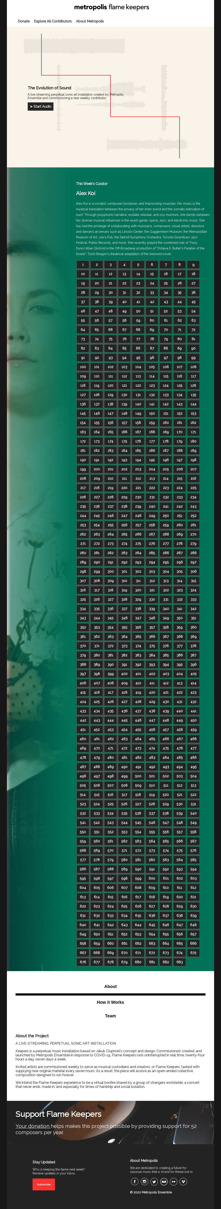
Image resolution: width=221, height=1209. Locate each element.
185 (138, 451)
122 (138, 385)
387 (193, 655)
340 (166, 609)
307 (83, 581)
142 (166, 404)
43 (166, 302)
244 (83, 516)
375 (152, 646)
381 (110, 655)
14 (138, 274)
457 (166, 730)
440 (179, 711)
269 (180, 534)
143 (179, 404)
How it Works (110, 1002)
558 (193, 832)
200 (97, 469)
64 (83, 330)
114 (152, 376)
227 (97, 497)
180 (193, 441)
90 (193, 348)
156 (110, 423)
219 (110, 488)
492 (152, 767)
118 (82, 385)
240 (152, 506)
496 (83, 776)
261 (193, 525)
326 (97, 599)
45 (193, 302)
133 (166, 395)
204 (152, 469)
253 (83, 525)
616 (124, 897)
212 (138, 478)
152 (179, 413)
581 (138, 860)
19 (83, 283)
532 (83, 813)
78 (152, 339)
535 (124, 813)
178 (166, 441)
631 (83, 916)
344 (97, 618)
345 (110, 618)
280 (83, 553)
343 (83, 618)
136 (83, 404)
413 (179, 683)
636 (152, 916)
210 (110, 478)
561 (110, 841)
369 (193, 637)
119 (96, 385)
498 (110, 776)
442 (83, 720)
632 (97, 916)
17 (179, 274)
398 (97, 674)
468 (193, 739)
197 (179, 460)
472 (124, 748)
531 (193, 804)
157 (124, 423)
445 (124, 720)
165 (110, 432)
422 (180, 692)
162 (193, 423)
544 (124, 823)
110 (96, 376)
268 (166, 534)
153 (193, 413)
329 (138, 599)
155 (96, 423)
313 (166, 581)
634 (124, 916)
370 (83, 646)
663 (152, 943)
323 (180, 590)
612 (193, 888)
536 (138, 813)
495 (193, 767)
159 (152, 423)
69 (152, 330)
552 (111, 832)
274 (124, 544)
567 (193, 841)
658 (83, 943)
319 (124, 590)
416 (97, 692)
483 (152, 757)
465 (152, 739)
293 (138, 562)
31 (124, 292)
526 (124, 804)
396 (193, 664)
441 (193, 711)
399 (110, 674)
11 (96, 274)
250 (166, 516)
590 (138, 869)
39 (111, 302)
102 (110, 367)
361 (83, 637)
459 (193, 730)
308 (97, 581)
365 (138, 637)
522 (193, 795)
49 (124, 311)
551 (96, 832)
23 (138, 283)
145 (83, 413)
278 (180, 544)
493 (166, 767)
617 (138, 897)
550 (83, 832)
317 (96, 590)
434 (97, 711)
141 (152, 404)
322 (166, 590)
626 (138, 906)
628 (166, 906)
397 (83, 674)
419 (138, 692)
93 (111, 358)
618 (152, 897)
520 (166, 795)
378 (193, 646)
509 (138, 785)
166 (124, 432)
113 (138, 376)
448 (166, 720)
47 (97, 311)
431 (179, 702)
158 (138, 423)
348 (152, 618)
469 (83, 748)
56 (97, 320)
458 (180, 730)
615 (110, 897)
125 (179, 385)
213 (152, 478)
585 (193, 860)
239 (138, 506)
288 (193, 553)
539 (180, 813)
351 (193, 618)
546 (152, 823)
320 (138, 590)
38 (97, 302)
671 (138, 953)
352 (83, 627)
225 (193, 488)
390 (110, 664)
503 (180, 776)
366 (152, 637)
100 (83, 367)
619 (166, 897)
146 (97, 413)
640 (83, 925)
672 (152, 953)
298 (83, 571)
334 (83, 609)
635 (138, 916)
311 (138, 581)
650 (97, 934)
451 (83, 730)
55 (83, 320)
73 (83, 339)
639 (193, 916)
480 (110, 757)
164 (97, 432)
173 (96, 441)
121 (124, 385)
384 (152, 655)
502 (166, 776)
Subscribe (44, 1184)
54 (193, 311)
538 (166, 813)
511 (165, 785)
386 (180, 655)
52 (166, 311)
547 (166, 823)
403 (166, 674)
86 (138, 348)
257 (138, 525)
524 (97, 804)
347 (138, 618)
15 (152, 274)
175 (124, 441)
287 (180, 553)
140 (138, 404)
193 (124, 460)
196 (166, 460)
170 (179, 432)
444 (110, 720)
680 (138, 962)
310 (124, 581)
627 (152, 906)
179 (179, 441)
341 (179, 609)
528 (152, 804)
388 (83, 664)
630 (193, 906)
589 (124, 869)
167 (138, 432)
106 (166, 367)
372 (111, 646)
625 (124, 906)
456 (152, 730)
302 (138, 571)
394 (166, 664)
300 (110, 571)
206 (180, 469)
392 (138, 664)
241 (166, 506)
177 (152, 441)
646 (166, 925)
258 (152, 525)
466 (166, 739)
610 (166, 888)
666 (193, 943)
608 (138, 888)
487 (83, 767)
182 (96, 451)
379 (83, 655)
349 (166, 618)
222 (152, 488)
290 (97, 562)
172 (83, 441)
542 (97, 823)
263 (97, 534)
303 (152, 571)
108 (193, 367)
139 (124, 404)
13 (124, 274)
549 (193, 823)
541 (83, 823)
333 (193, 599)
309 (110, 581)
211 (124, 478)
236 (97, 506)
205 (166, 469)
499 (124, 776)
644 (138, 925)
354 (110, 627)
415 (83, 692)
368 (180, 637)
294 (152, 562)
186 (152, 451)
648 (193, 925)
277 (166, 544)
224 (180, 488)
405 (193, 674)
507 (110, 785)
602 (180, 878)
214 (166, 478)
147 (110, 413)
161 (179, 423)
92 (97, 358)
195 (152, 460)
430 (166, 702)
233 (180, 497)
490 (124, 767)
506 (97, 785)
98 (179, 358)
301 (124, 571)
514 (83, 795)
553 (124, 832)
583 (166, 860)
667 (83, 953)
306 (193, 571)
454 (124, 730)
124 (166, 385)
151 (165, 413)
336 (110, 609)
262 (83, 534)
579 (110, 860)
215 (179, 478)
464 (138, 739)
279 (193, 544)
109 (83, 376)
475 (166, 748)
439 (166, 711)
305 (180, 571)
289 (83, 562)
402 (152, 674)
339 (152, 609)
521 (179, 795)
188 (180, 451)
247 (124, 516)
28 (83, 292)
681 (152, 962)
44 (179, 302)
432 (193, 702)
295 (166, 562)
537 (152, 813)
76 (124, 339)
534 (110, 813)
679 (124, 962)
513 (193, 785)
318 (110, 590)
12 (110, 274)
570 (110, 850)
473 (138, 748)
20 (97, 283)
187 (166, 451)
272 (97, 544)
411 (152, 683)
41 (138, 302)
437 (138, 711)
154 (83, 423)
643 (124, 925)
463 (124, 739)
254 (97, 525)
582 (152, 860)
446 (138, 720)
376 (166, 646)
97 (166, 358)
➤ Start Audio (40, 106)
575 (180, 850)
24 (152, 283)
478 (83, 757)
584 (180, 860)
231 (152, 497)
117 (193, 376)
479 (97, 757)
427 (124, 702)
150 (152, 413)
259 (166, 525)
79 (166, 339)
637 (166, 916)
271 (83, 544)
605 (97, 888)
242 (180, 506)
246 (110, 516)
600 (152, 878)
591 (152, 869)
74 (97, 339)
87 (152, 348)
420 (152, 692)
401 (138, 674)
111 (110, 376)
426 (110, 702)
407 (97, 683)
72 (193, 330)
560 (97, 841)
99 (193, 358)
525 (111, 804)
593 (180, 869)
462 (110, 739)
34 (166, 292)
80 (179, 339)
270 (193, 534)
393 (152, 664)
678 (110, 962)
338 (138, 609)
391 (124, 664)
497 (97, 776)
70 (166, 330)
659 (97, 943)
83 (97, 348)
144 (193, 404)
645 (152, 925)
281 (96, 553)
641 (97, 925)
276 (152, 544)
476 (180, 748)
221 (138, 488)
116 (179, 376)
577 (83, 860)
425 (97, 702)
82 (83, 348)
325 (83, 599)
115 (165, 376)
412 (166, 683)
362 (97, 637)
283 (124, 553)
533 (97, 813)
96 (152, 358)
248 (138, 516)
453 (110, 730)
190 (83, 460)
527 (138, 804)
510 (152, 785)
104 (138, 367)
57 (110, 320)
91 (83, 358)
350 (180, 618)
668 (96, 953)
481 (124, 757)
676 (83, 962)
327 (111, 599)
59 (138, 320)
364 (124, 637)
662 (138, 943)
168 (152, 432)
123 (152, 385)
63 (193, 320)
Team (110, 1015)
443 (97, 720)
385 (166, 655)
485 (180, 757)
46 (83, 311)
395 (180, 664)
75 (110, 339)
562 (124, 841)
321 (152, 590)
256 (124, 525)
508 (124, 785)
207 (193, 469)
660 (110, 943)
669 (110, 953)
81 (193, 339)
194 (138, 460)
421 (166, 692)
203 (138, 469)
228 (110, 497)
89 (179, 348)
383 (138, 655)
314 (179, 581)
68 (138, 330)
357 (152, 627)
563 (138, 841)
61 (166, 320)
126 (193, 385)
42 (152, 302)
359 (180, 627)
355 (124, 627)
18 (193, 274)
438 (152, 711)
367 (166, 637)
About (110, 986)
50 (138, 311)
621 (193, 897)
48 (110, 311)
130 (124, 395)
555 (152, 832)
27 (193, 283)
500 (138, 776)
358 (166, 627)
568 (83, 850)
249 (152, 516)
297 (193, 562)
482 (138, 757)
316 (83, 590)
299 (97, 571)
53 (180, 311)
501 (152, 776)
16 (166, 274)
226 (83, 497)
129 (110, 395)
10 (83, 274)
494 (179, 767)
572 (138, 850)
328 (124, 599)
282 (110, 553)
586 (83, 869)
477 (193, 748)
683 (180, 962)
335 (97, 609)
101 (96, 367)
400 (124, 674)
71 (179, 330)
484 (166, 757)
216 (193, 478)
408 (110, 683)
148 (124, 413)
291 (110, 562)
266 (138, 534)
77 (138, 339)
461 (97, 739)
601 (166, 878)
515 (96, 795)
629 (180, 906)
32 (138, 292)
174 (110, 441)
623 (97, 906)
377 (180, 646)
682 (166, 962)
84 (110, 348)
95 (138, 358)
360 (193, 627)
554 (138, 832)
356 (138, 627)
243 (193, 506)
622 (83, 906)
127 (83, 395)
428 (138, 702)
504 (193, 776)
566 (180, 841)
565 (166, 841)
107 (179, 367)
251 (179, 516)
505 (83, 785)
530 (180, 804)
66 (110, 330)
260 (180, 525)
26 (180, 283)
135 (193, 395)
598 (124, 878)
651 (110, 934)
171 (193, 432)
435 (110, 711)
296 (180, 562)
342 (193, 609)
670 (124, 953)
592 (166, 869)
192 (110, 460)
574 (166, 850)
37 (83, 302)
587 (97, 869)
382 (124, 655)
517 (124, 795)
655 (166, 934)
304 (166, 571)
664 (166, 943)
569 (97, 850)
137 (96, 404)
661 (124, 943)
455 (138, 730)
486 (193, 757)
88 (166, 348)
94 (124, 358)
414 (193, 683)
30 (111, 292)
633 (110, 916)
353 (97, 627)
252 (193, 516)
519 (152, 795)
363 (110, 637)
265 (124, 534)
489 (110, 767)
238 (124, 506)
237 (111, 506)
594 (193, 869)
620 (180, 897)
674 (180, 953)
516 (110, 795)
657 (193, 934)
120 (110, 385)
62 (180, 320)
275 (138, 544)
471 (110, 748)
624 (110, 906)
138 (110, 404)
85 (124, 348)
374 (138, 646)
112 (124, 376)
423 (193, 692)
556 (166, 832)
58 (124, 320)
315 (193, 581)
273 (111, 544)
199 (83, 469)
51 (152, 311)
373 (124, 646)
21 (110, 283)
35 (180, 292)
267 (152, 534)
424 (83, 702)
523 (83, 804)
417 (110, 692)
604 (83, 888)
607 (124, 888)
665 (180, 943)
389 (97, 664)
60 (152, 320)
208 (83, 478)
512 (179, 785)
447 (152, 720)
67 (124, 330)
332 (180, 599)
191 (96, 460)
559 (83, 841)
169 (166, 432)
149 (138, 413)
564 (152, 841)
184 (124, 451)
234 (193, 497)
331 (166, 599)
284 (138, 553)
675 (193, 953)
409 (124, 683)
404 (179, 674)
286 (166, 553)
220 (124, 488)
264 (110, 534)
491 (138, 767)
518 (138, 795)
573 (152, 850)
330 (152, 599)
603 (193, 878)
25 (166, 283)
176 (138, 441)
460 (83, 739)
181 (82, 451)
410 (138, 683)
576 (193, 850)
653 (138, 934)
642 (110, 925)
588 (110, 869)
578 (97, 860)
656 (180, 934)
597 (110, 878)
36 (193, 292)
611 (179, 888)
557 (180, 832)
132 (152, 395)
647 (180, 925)
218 (96, 488)
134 (179, 395)
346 (124, 618)
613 (83, 897)
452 (97, 730)
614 (97, 897)
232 (166, 497)
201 (110, 469)
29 (97, 292)
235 (83, 506)
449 (179, 720)
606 (110, 888)
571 (124, 850)
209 (97, 478)
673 (166, 953)
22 (124, 283)
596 (97, 878)
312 (152, 581)
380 (97, 655)
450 (193, 720)
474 (152, 748)
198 (193, 460)
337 (124, 609)
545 (138, 823)
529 (166, 804)
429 (152, 702)
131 (138, 395)
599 (138, 878)
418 (124, 692)
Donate (24, 21)
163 (83, 432)
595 (83, 878)
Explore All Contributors (53, 21)
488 (96, 767)
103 (124, 367)
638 (180, 916)
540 (193, 813)
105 (152, 367)
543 (110, 823)
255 (111, 525)
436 (124, 711)
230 (138, 497)
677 (97, 962)
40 (124, 302)
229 (124, 497)
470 (97, 748)
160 (166, 423)
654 (152, 934)
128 (96, 395)
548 (180, 823)
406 (83, 683)
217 (83, 488)
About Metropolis (90, 21)
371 (96, 646)
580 (124, 860)
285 (152, 553)
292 (124, 562)
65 (97, 330)
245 (97, 516)
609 (152, 888)
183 (110, 451)
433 (83, 711)
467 (180, 739)
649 (83, 934)
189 (193, 451)
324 (193, 590)
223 (166, 488)
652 (124, 934)
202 (124, 469)
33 (152, 292)
